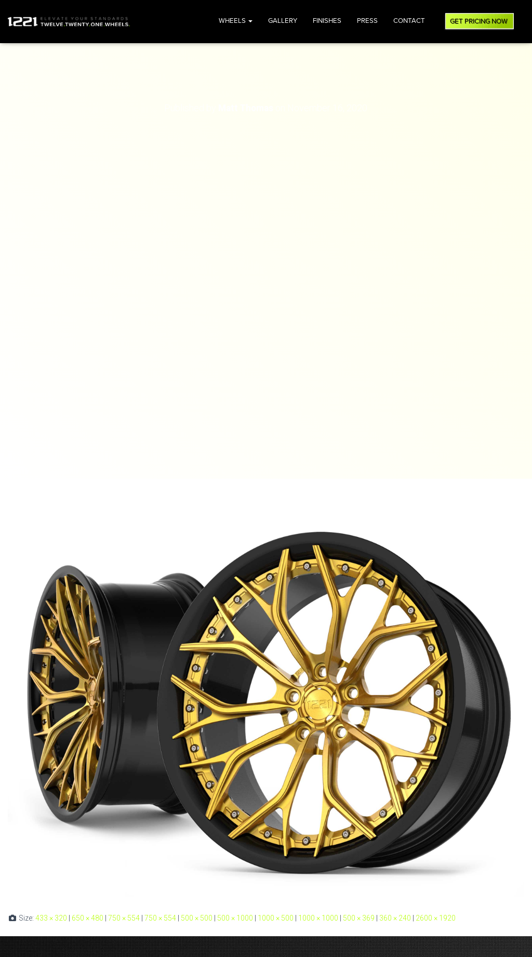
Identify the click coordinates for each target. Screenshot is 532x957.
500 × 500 (196, 918)
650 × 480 (87, 918)
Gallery (282, 21)
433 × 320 (51, 918)
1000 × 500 (276, 918)
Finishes (327, 21)
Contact (409, 21)
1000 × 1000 (318, 918)
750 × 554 (124, 918)
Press (367, 21)
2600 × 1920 (436, 918)
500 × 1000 (235, 918)
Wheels (235, 21)
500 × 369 (359, 918)
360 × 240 (395, 918)
